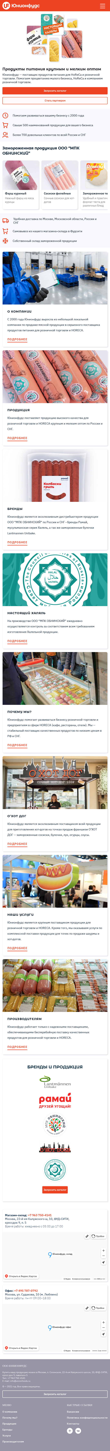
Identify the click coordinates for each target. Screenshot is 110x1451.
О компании (9, 1411)
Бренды (7, 1429)
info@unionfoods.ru (20, 1381)
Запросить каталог (55, 90)
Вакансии (73, 1411)
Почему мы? (9, 1417)
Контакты (73, 1423)
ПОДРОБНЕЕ (17, 339)
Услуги (6, 1435)
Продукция (9, 1423)
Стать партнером (55, 100)
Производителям (13, 1441)
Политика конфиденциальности (87, 1417)
